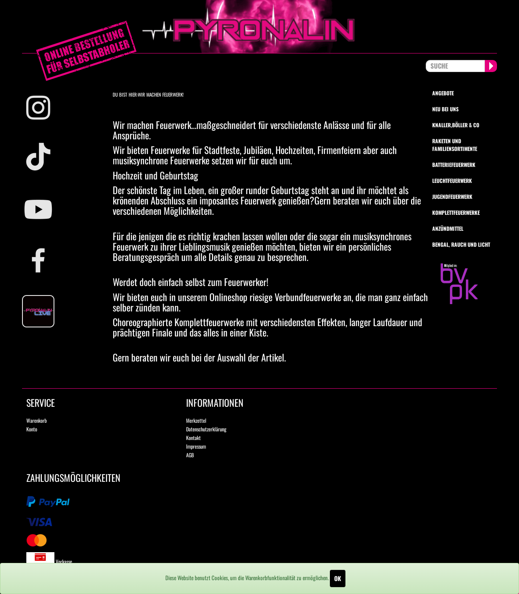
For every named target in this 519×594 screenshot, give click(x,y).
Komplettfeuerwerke (456, 212)
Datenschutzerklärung (206, 429)
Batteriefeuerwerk (453, 164)
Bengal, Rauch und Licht (461, 244)
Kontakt (193, 437)
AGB (190, 455)
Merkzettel (196, 420)
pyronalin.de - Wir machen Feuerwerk (259, 26)
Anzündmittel (447, 228)
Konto (31, 429)
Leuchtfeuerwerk (452, 180)
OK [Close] (337, 578)
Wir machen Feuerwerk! (161, 94)
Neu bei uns (445, 109)
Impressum (196, 446)
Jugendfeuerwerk (452, 196)
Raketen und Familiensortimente (454, 144)
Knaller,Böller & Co (455, 125)
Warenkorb (36, 420)
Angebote (443, 93)
